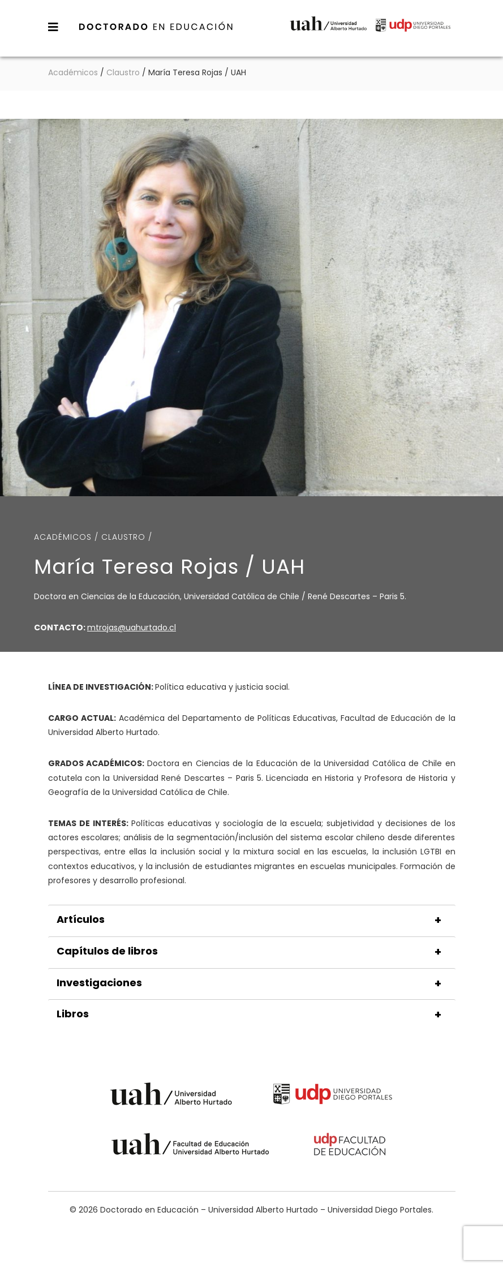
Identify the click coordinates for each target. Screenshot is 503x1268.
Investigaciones (99, 982)
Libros (73, 1014)
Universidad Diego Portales (413, 32)
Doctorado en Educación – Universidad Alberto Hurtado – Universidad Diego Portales (156, 26)
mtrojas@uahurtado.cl (131, 627)
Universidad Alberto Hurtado (328, 32)
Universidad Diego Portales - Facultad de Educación (350, 1146)
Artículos (81, 919)
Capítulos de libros (107, 951)
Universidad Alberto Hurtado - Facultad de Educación (190, 1146)
